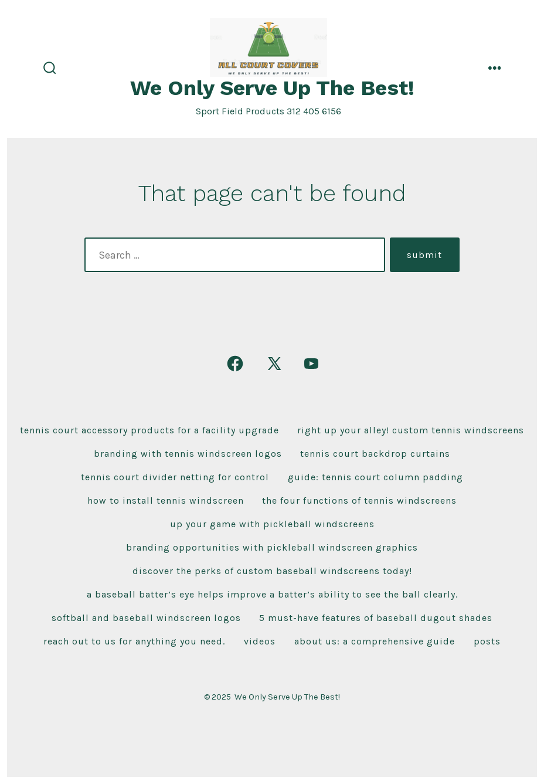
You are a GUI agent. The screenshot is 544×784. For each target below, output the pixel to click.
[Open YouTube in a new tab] (311, 363)
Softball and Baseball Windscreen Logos (146, 617)
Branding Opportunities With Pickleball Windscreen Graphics (272, 547)
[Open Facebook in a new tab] (235, 363)
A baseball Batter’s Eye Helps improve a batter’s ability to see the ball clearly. (272, 594)
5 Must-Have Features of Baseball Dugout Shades (375, 617)
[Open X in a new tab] (274, 363)
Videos (260, 641)
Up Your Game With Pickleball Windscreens (272, 524)
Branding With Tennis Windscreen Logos (188, 453)
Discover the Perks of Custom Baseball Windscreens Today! (272, 570)
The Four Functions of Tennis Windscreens (359, 500)
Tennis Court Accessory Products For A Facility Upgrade (149, 430)
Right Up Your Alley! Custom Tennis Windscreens (410, 430)
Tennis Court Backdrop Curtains (375, 453)
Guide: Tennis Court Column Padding (375, 477)
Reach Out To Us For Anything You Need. (134, 641)
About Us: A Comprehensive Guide (374, 641)
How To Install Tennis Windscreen (165, 500)
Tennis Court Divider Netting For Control (175, 477)
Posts (487, 641)
